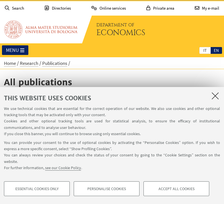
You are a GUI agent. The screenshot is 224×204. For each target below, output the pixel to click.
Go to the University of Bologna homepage (41, 29)
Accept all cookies (177, 188)
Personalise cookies (106, 188)
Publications (54, 63)
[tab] (205, 50)
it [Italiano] (205, 50)
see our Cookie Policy (63, 167)
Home (10, 63)
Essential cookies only (37, 188)
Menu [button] (15, 50)
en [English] (216, 50)
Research (29, 63)
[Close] (215, 95)
